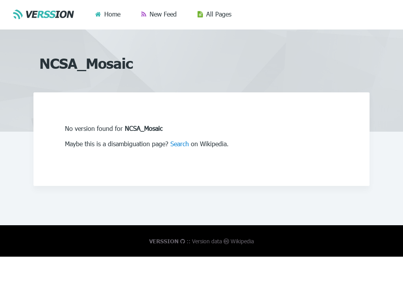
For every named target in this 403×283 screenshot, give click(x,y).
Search (179, 144)
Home (112, 14)
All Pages (218, 14)
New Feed (163, 14)
